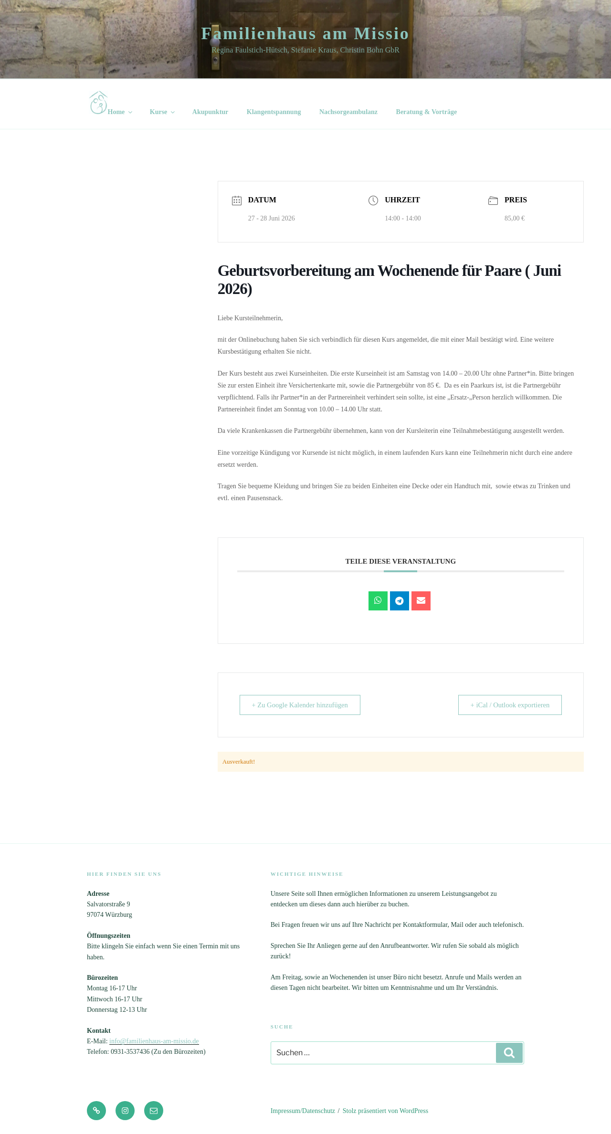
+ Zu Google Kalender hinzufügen (302, 705)
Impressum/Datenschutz (303, 1110)
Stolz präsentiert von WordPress (385, 1110)
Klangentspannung (274, 112)
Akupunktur (210, 112)
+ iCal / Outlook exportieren (507, 705)
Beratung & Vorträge (426, 112)
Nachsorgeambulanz (348, 112)
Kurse (163, 112)
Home (111, 103)
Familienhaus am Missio (305, 33)
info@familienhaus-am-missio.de (154, 1041)
